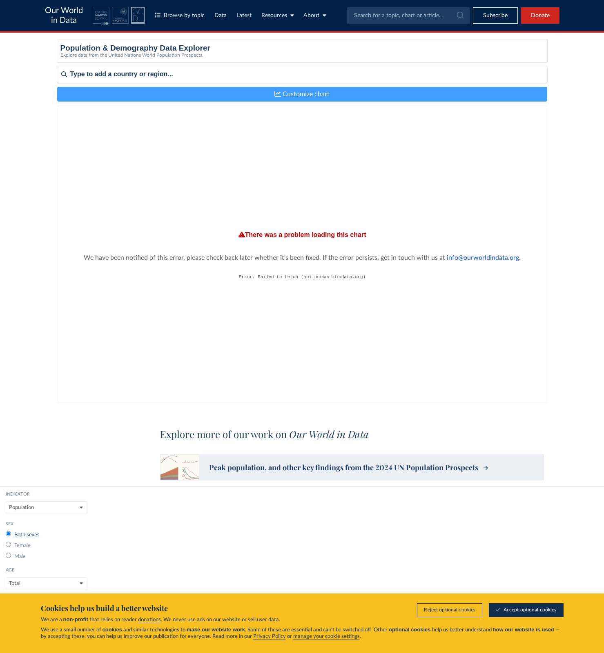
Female (271, 68)
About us (407, 568)
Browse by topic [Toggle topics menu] (180, 15)
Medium (464, 79)
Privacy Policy (269, 636)
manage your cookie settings (326, 636)
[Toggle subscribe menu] (495, 15)
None (460, 57)
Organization (412, 582)
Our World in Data (64, 15)
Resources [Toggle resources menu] (277, 15)
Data (220, 15)
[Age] (396, 60)
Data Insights (500, 582)
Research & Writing (508, 568)
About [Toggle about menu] (314, 15)
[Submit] (459, 15)
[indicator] (205, 60)
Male (269, 79)
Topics (315, 568)
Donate (540, 15)
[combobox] (408, 15)
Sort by (66, 128)
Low (459, 68)
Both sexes (276, 57)
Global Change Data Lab (155, 557)
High (460, 90)
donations (149, 619)
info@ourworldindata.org (359, 260)
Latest (244, 15)
